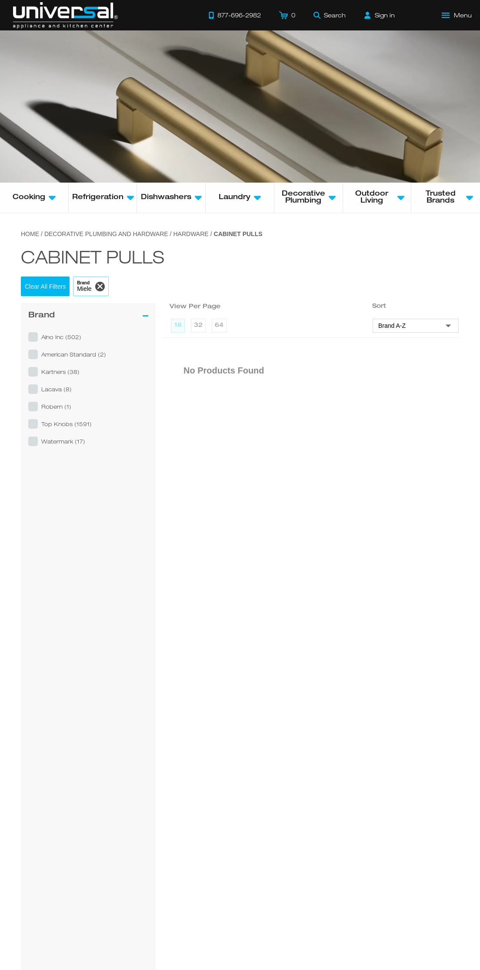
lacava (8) (56, 389)
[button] (45, 286)
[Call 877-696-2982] (235, 15)
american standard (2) (73, 354)
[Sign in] (379, 15)
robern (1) (56, 406)
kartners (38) (60, 371)
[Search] (330, 15)
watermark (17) (63, 441)
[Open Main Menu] (457, 15)
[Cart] (287, 15)
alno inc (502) (61, 336)
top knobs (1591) (66, 423)
